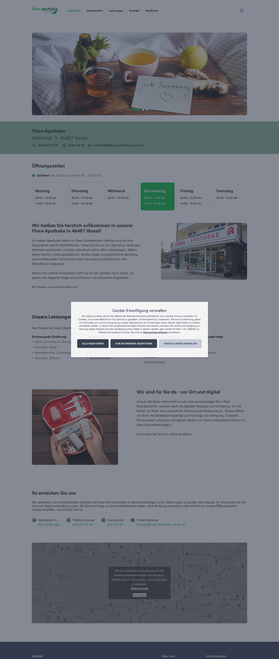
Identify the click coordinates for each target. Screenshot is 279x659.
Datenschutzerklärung (155, 332)
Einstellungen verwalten (180, 343)
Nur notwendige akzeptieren (133, 343)
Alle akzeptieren (93, 343)
